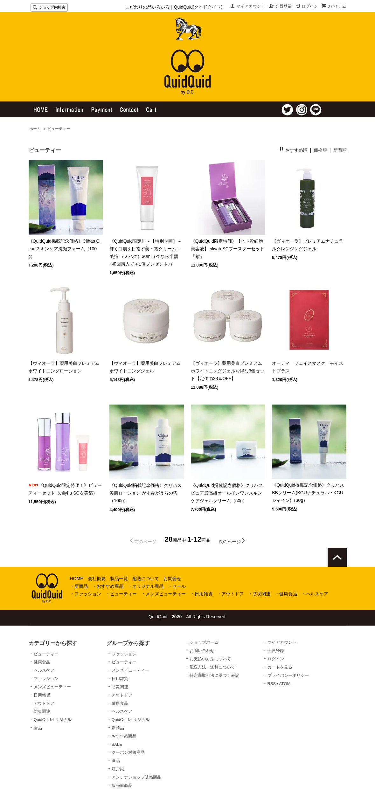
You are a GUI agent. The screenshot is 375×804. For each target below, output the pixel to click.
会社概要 (97, 578)
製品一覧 (119, 578)
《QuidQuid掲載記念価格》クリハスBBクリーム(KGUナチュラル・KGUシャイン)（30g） (308, 492)
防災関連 (42, 711)
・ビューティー (121, 593)
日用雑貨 (42, 695)
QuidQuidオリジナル (53, 719)
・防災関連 (259, 593)
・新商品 (79, 586)
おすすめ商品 (124, 736)
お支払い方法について (210, 658)
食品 (38, 727)
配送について (145, 578)
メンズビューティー (52, 686)
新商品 (118, 727)
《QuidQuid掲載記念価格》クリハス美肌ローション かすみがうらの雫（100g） (145, 493)
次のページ (230, 541)
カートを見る (279, 667)
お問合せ (172, 578)
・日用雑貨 (201, 593)
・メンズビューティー (163, 593)
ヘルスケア (44, 670)
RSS (271, 683)
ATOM (284, 683)
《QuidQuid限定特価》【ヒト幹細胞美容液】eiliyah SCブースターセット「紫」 (227, 249)
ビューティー (58, 129)
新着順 (340, 150)
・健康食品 (286, 593)
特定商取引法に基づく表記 (214, 675)
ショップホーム (204, 642)
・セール (177, 586)
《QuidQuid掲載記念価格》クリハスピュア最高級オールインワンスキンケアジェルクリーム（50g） (227, 493)
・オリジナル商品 (145, 586)
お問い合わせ (202, 650)
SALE (117, 744)
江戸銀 (118, 768)
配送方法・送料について (212, 667)
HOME (76, 578)
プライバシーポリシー (288, 675)
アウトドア (44, 703)
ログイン (310, 6)
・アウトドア (230, 593)
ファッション (46, 678)
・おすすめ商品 (107, 586)
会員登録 (283, 6)
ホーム (35, 129)
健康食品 (42, 662)
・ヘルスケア (315, 593)
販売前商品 (122, 785)
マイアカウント (250, 6)
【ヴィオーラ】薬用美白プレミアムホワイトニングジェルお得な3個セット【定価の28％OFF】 (228, 371)
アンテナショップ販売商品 (136, 777)
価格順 (320, 150)
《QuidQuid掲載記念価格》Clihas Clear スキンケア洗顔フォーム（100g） (64, 249)
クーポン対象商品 (128, 752)
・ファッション (85, 593)
